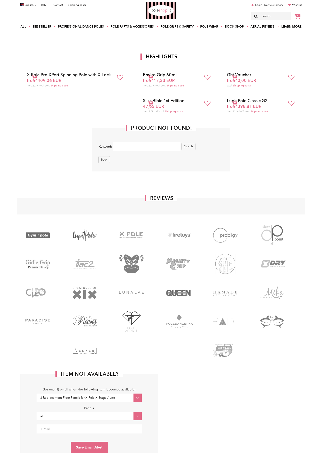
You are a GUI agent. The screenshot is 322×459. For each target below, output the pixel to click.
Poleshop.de (151, 3)
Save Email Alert (89, 447)
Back (104, 160)
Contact (58, 5)
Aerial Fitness (263, 26)
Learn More (291, 26)
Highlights (161, 56)
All (23, 26)
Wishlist (297, 5)
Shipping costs (77, 5)
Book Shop (234, 26)
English (28, 5)
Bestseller (42, 26)
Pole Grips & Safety (177, 26)
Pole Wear (209, 26)
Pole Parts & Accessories (132, 26)
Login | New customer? (269, 5)
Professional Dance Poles (81, 26)
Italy (45, 5)
